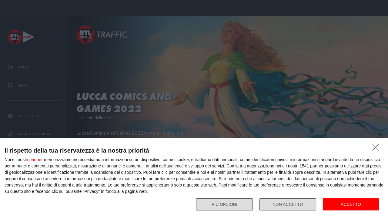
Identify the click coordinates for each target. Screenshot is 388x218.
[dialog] (194, 178)
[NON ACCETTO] (377, 149)
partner (36, 159)
